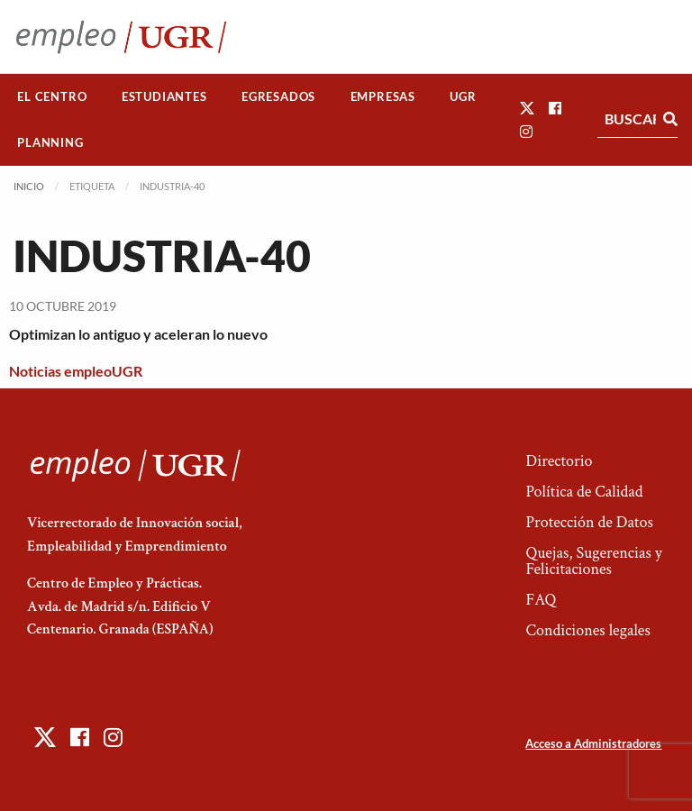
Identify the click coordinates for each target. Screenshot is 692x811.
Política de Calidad (583, 491)
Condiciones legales (587, 630)
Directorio (558, 461)
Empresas (383, 96)
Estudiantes (164, 96)
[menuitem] (52, 97)
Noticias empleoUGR (75, 370)
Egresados (278, 96)
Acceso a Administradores (593, 743)
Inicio (29, 186)
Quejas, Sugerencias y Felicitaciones (593, 560)
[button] (527, 108)
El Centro (51, 96)
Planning (50, 142)
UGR (463, 96)
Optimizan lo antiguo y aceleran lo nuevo (138, 333)
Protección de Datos (588, 522)
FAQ (540, 599)
